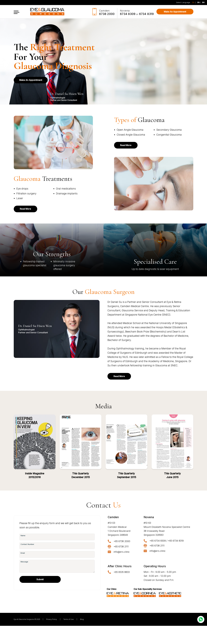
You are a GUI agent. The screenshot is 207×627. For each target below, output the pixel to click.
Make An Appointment (175, 11)
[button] (16, 11)
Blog (82, 620)
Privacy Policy (51, 620)
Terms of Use (68, 620)
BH (203, 2)
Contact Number (27, 545)
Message (24, 563)
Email (23, 554)
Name (23, 537)
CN (198, 2)
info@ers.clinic (122, 552)
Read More (27, 209)
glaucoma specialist (34, 265)
